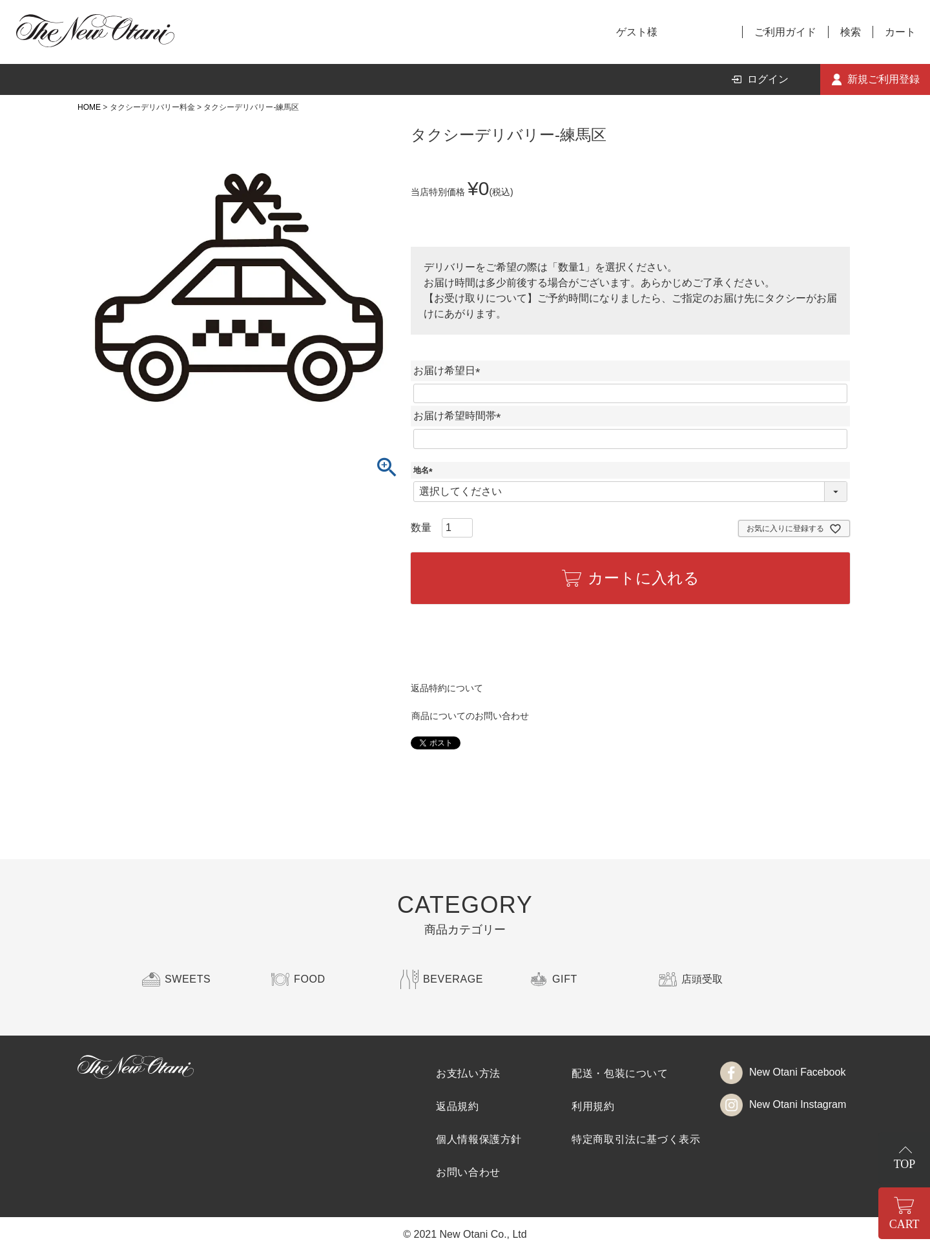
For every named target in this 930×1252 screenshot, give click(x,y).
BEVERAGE (453, 979)
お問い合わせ (468, 1172)
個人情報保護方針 (479, 1139)
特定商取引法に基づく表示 (636, 1139)
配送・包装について (620, 1073)
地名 (425, 470)
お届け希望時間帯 (459, 415)
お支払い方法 (468, 1073)
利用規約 (593, 1106)
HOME (89, 107)
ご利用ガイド (785, 31)
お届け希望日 (449, 370)
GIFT (564, 979)
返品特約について (447, 688)
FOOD (310, 979)
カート (900, 31)
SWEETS (188, 979)
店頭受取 (702, 979)
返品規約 (457, 1106)
